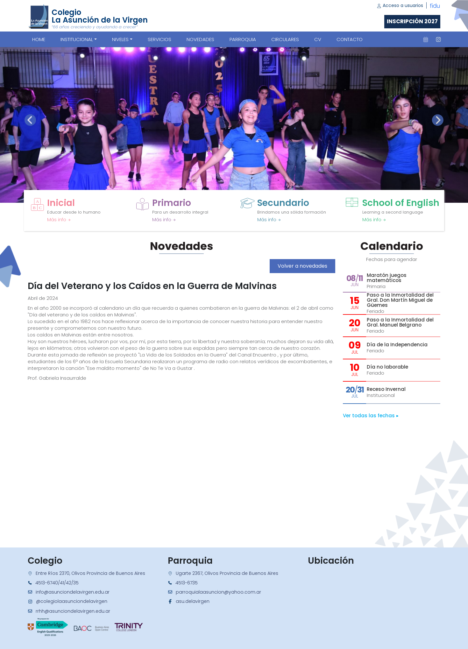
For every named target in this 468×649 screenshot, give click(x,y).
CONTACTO (350, 39)
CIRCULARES (285, 39)
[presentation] (30, 120)
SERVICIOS (159, 39)
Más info (59, 219)
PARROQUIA (243, 39)
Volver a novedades (302, 266)
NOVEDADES (200, 39)
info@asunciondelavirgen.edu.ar (73, 592)
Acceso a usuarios (400, 5)
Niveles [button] (120, 39)
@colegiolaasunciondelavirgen (71, 601)
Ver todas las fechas (371, 415)
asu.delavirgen (192, 601)
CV (317, 39)
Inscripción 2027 (412, 21)
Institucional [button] (76, 39)
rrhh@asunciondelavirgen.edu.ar (73, 611)
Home (38, 39)
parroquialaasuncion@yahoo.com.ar (218, 592)
